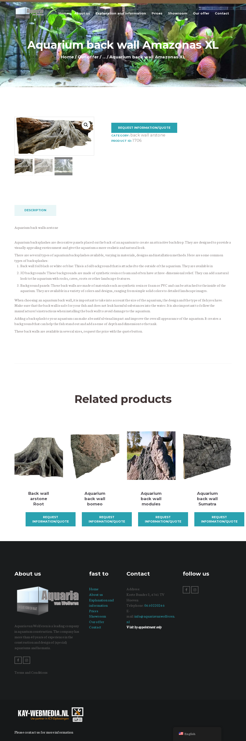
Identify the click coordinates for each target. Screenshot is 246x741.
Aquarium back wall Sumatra (207, 498)
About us (96, 593)
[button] (86, 125)
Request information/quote (144, 127)
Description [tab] (35, 209)
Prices (93, 610)
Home (67, 57)
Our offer (88, 56)
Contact (95, 626)
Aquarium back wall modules (151, 498)
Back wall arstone (147, 135)
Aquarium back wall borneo (94, 498)
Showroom (97, 615)
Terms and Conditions (31, 672)
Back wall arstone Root (38, 498)
